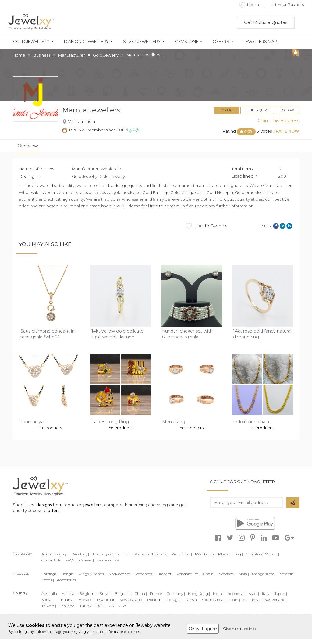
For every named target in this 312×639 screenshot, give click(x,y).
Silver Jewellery (142, 41)
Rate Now (287, 131)
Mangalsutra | (264, 574)
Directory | (80, 554)
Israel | (253, 593)
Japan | (280, 593)
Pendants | (144, 574)
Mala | (244, 574)
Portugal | (174, 599)
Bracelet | (165, 574)
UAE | (101, 605)
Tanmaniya (32, 421)
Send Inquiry (257, 110)
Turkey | (86, 605)
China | (141, 593)
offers (54, 510)
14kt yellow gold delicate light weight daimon (117, 334)
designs (44, 504)
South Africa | (213, 599)
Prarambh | (181, 554)
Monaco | (86, 599)
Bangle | (68, 574)
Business (41, 55)
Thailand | (67, 605)
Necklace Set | (120, 574)
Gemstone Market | (262, 554)
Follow (287, 110)
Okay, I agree (203, 628)
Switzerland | (275, 599)
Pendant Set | (188, 574)
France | (157, 593)
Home (19, 55)
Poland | (154, 599)
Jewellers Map (260, 41)
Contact (227, 110)
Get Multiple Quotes (265, 22)
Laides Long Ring (110, 421)
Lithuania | (65, 599)
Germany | (176, 593)
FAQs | (71, 560)
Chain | (209, 574)
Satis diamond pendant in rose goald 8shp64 (47, 334)
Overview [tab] (28, 146)
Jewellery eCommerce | (112, 554)
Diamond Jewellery (86, 41)
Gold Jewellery (31, 41)
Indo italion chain (251, 421)
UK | (112, 605)
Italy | (266, 593)
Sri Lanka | (252, 599)
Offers (221, 41)
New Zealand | (131, 599)
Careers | (86, 560)
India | (218, 593)
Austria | (69, 593)
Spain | (234, 599)
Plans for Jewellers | (151, 554)
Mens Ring (173, 421)
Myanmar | (106, 599)
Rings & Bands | (92, 574)
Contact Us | (51, 560)
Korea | (47, 599)
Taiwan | (48, 605)
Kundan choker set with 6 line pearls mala (187, 334)
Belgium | (87, 593)
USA (122, 605)
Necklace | (227, 574)
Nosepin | (287, 574)
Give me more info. (240, 628)
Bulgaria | (123, 593)
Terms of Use (108, 560)
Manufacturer (71, 55)
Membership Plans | (212, 554)
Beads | (47, 580)
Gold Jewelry (106, 55)
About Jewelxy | (54, 554)
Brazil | (105, 593)
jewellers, (93, 504)
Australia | (50, 593)
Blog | (238, 554)
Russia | (192, 599)
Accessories (66, 580)
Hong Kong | (199, 593)
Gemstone (186, 41)
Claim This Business (278, 120)
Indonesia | (236, 593)
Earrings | (49, 574)
